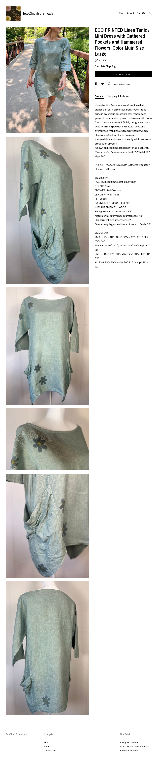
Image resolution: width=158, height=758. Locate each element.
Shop (121, 13)
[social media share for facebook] (96, 83)
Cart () (141, 13)
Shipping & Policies (118, 96)
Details (99, 96)
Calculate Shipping (105, 66)
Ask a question (122, 83)
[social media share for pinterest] (109, 83)
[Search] (151, 13)
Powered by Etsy (129, 750)
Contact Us (50, 750)
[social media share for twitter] (102, 83)
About (130, 13)
